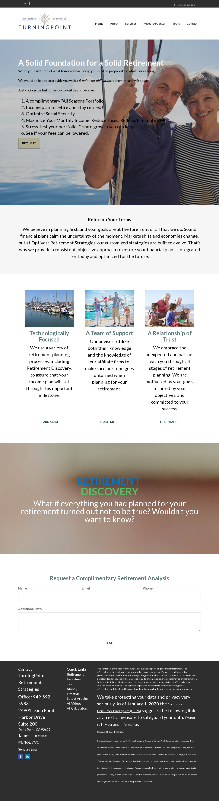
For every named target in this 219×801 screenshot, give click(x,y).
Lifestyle (73, 694)
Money (72, 689)
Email (86, 588)
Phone (148, 588)
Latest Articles (77, 698)
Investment (75, 679)
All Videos (74, 703)
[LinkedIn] (25, 3)
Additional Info (30, 609)
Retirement (75, 674)
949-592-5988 (184, 5)
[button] (114, 23)
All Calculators (77, 708)
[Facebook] (29, 3)
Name (22, 588)
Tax (69, 684)
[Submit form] (109, 643)
